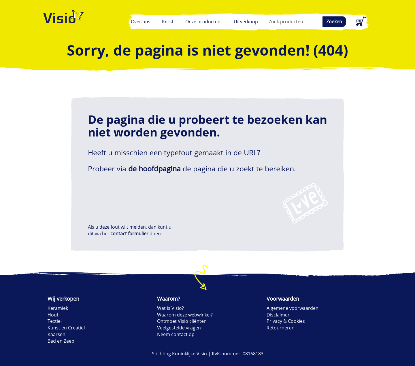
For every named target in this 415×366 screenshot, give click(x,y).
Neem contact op (176, 334)
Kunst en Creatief (66, 328)
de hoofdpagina (154, 168)
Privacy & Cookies (286, 321)
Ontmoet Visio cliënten (182, 321)
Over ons (140, 21)
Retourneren (281, 328)
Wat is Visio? (170, 308)
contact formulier (129, 233)
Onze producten (202, 21)
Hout (53, 315)
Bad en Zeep (61, 341)
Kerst (167, 21)
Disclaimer (278, 315)
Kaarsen (56, 334)
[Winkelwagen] (360, 21)
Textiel (55, 321)
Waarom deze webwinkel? (185, 315)
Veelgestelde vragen (179, 328)
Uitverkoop (246, 21)
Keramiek (58, 308)
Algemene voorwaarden (292, 308)
